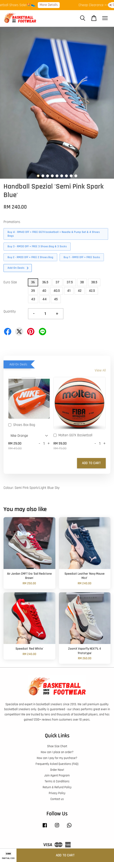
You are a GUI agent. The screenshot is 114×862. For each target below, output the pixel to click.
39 (33, 291)
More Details (51, 5)
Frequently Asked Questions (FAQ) (57, 764)
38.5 (94, 282)
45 (56, 299)
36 (33, 282)
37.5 (70, 282)
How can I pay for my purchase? (57, 758)
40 (44, 291)
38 (82, 282)
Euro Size (10, 282)
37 (57, 282)
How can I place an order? (57, 752)
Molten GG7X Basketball (72, 435)
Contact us (57, 799)
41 (68, 291)
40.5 (56, 291)
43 (33, 299)
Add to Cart (91, 463)
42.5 (92, 291)
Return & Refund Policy (57, 787)
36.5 (45, 282)
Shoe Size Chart (57, 746)
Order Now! (57, 770)
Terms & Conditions (57, 781)
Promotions (12, 222)
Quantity (10, 311)
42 (79, 291)
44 (44, 299)
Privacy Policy (57, 793)
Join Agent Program (57, 775)
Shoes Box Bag (21, 425)
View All (100, 370)
